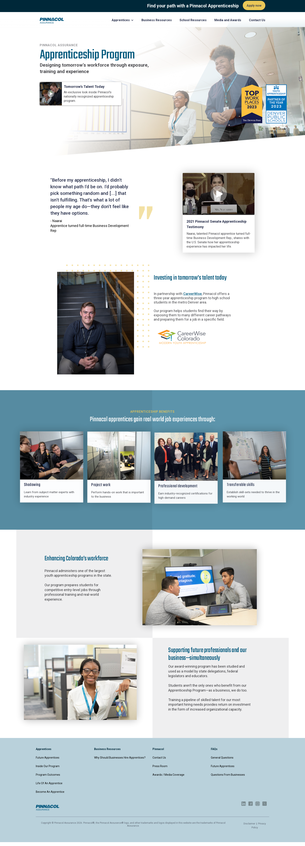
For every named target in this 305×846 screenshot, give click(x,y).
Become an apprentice (50, 791)
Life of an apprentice (49, 783)
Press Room (159, 766)
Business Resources (156, 20)
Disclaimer (250, 823)
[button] (123, 20)
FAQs (214, 749)
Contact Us (159, 757)
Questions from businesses (228, 774)
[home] (52, 21)
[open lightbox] (218, 194)
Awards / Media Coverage (168, 774)
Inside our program (48, 766)
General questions (222, 757)
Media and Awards (227, 20)
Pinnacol (158, 749)
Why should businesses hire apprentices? (119, 757)
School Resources (193, 20)
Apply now (254, 5)
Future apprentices (47, 757)
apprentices (43, 749)
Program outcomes (48, 774)
